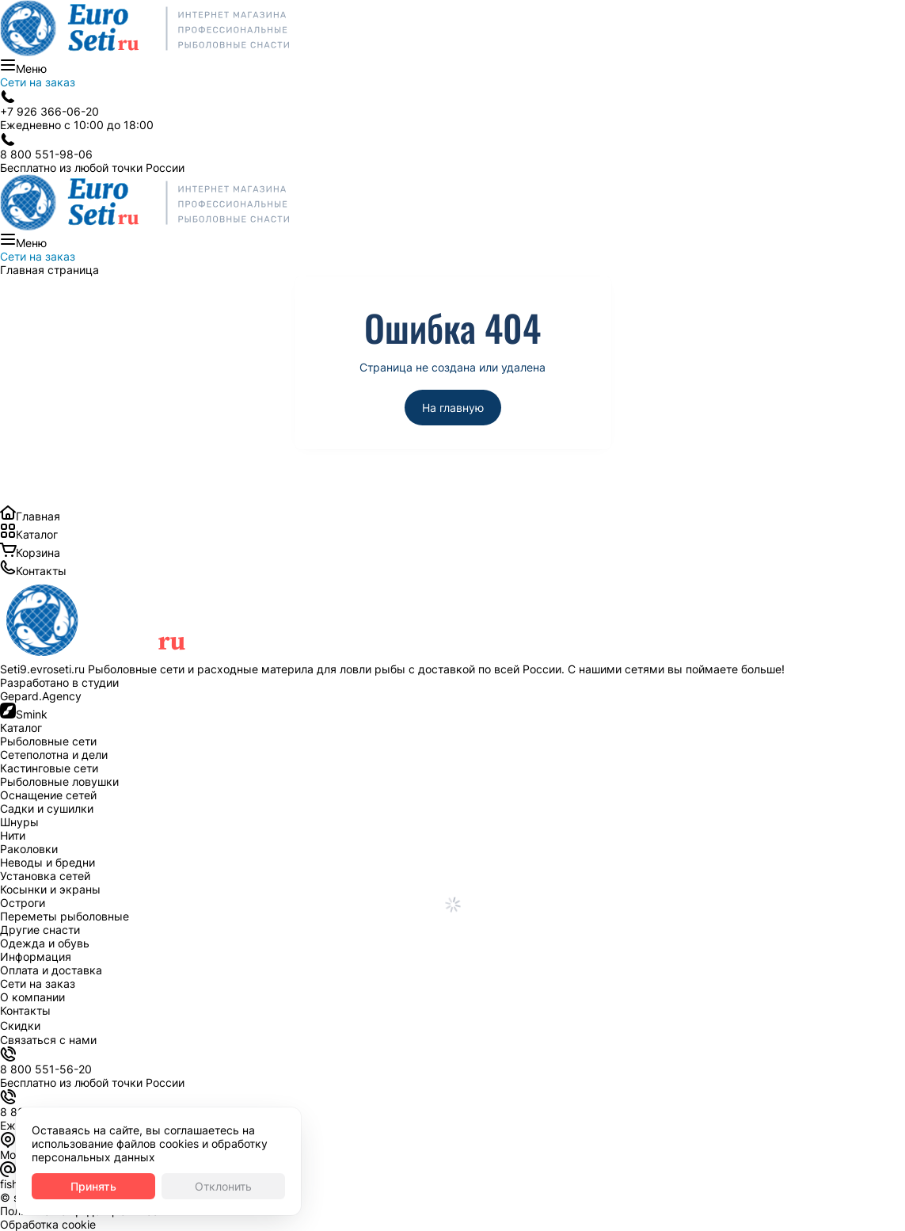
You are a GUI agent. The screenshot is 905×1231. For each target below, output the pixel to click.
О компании (32, 997)
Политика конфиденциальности (85, 1211)
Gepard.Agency (41, 696)
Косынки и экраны (50, 889)
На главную (453, 407)
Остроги (22, 902)
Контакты (41, 570)
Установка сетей (45, 875)
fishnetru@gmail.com (54, 1184)
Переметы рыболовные (64, 916)
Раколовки (29, 849)
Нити (12, 835)
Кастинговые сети (49, 768)
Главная (38, 516)
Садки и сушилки (46, 808)
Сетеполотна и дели (54, 754)
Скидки (20, 1025)
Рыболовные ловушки (59, 781)
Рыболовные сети (48, 741)
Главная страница (49, 269)
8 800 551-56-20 (46, 1069)
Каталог (37, 534)
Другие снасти (40, 929)
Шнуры (19, 822)
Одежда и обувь (44, 943)
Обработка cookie (48, 1224)
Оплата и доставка (51, 970)
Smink (32, 714)
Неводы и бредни (47, 862)
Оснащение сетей (48, 795)
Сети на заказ (37, 82)
